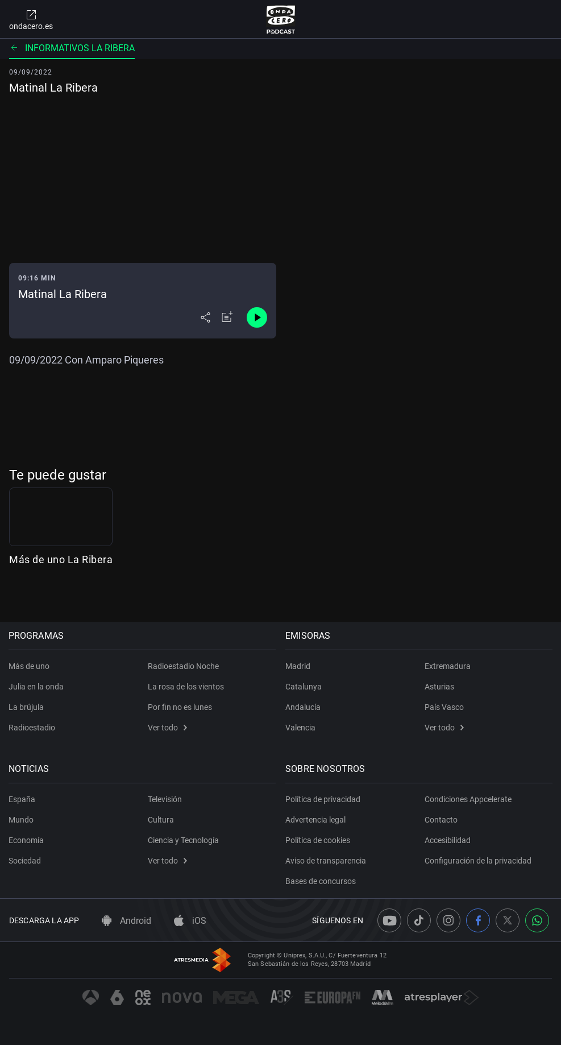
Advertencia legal (316, 819)
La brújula (26, 707)
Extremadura (448, 666)
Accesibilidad (448, 840)
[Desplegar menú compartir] (205, 317)
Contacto (441, 819)
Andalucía (304, 707)
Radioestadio (32, 727)
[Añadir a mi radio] (227, 317)
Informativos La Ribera (72, 48)
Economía (26, 840)
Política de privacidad (323, 799)
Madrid (298, 666)
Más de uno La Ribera (61, 591)
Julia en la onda (36, 686)
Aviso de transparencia (326, 860)
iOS (190, 920)
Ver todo (167, 727)
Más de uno (29, 666)
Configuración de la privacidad (478, 860)
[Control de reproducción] (257, 317)
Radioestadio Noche (183, 666)
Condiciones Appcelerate (468, 799)
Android (126, 920)
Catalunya (304, 686)
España (22, 799)
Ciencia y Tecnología (183, 840)
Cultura (161, 819)
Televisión (165, 799)
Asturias (439, 686)
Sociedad (25, 860)
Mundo (21, 819)
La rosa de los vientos (186, 686)
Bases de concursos (321, 881)
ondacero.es (31, 19)
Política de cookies (318, 840)
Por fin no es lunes (180, 707)
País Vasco (444, 707)
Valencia (301, 727)
